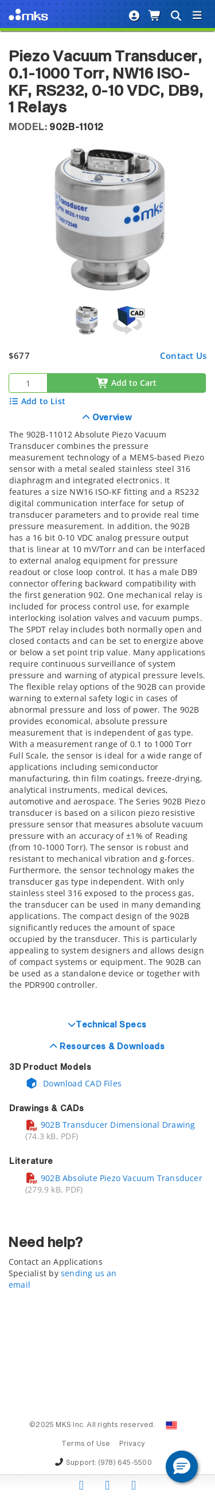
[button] (182, 1467)
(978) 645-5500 (125, 1463)
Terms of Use (86, 1444)
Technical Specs (111, 1025)
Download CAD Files (73, 1083)
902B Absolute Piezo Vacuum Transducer (113, 1177)
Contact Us (183, 355)
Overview (111, 418)
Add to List (37, 401)
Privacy (132, 1444)
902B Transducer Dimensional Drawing (110, 1124)
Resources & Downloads (111, 1047)
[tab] (107, 710)
